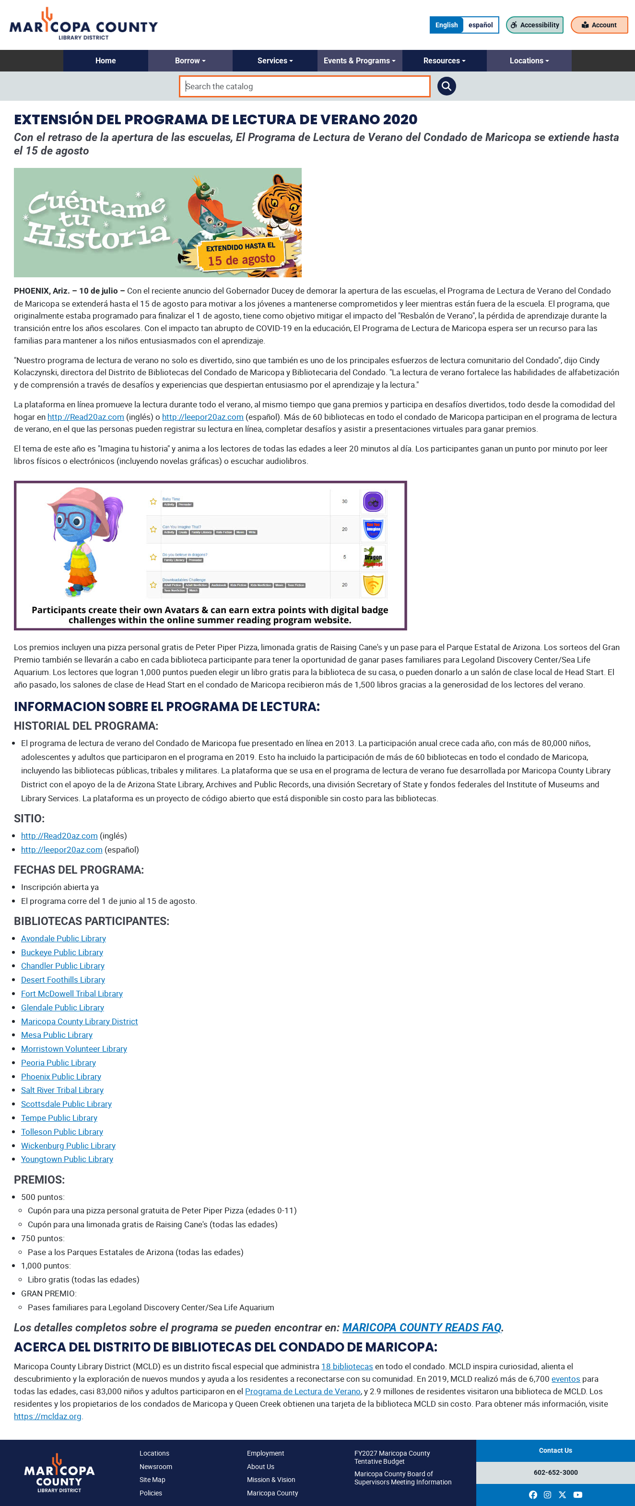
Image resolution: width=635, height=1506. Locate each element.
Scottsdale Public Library (66, 1103)
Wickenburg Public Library (68, 1145)
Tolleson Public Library (62, 1131)
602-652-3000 (556, 1473)
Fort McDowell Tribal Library (72, 993)
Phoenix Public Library (61, 1076)
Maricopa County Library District (79, 1021)
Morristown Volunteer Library (74, 1048)
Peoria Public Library (58, 1062)
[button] (105, 60)
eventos (566, 1378)
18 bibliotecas (347, 1366)
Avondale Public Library (63, 938)
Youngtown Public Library (67, 1158)
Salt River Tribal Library (62, 1089)
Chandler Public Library (63, 965)
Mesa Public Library (57, 1034)
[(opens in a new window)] (533, 1495)
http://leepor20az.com (203, 416)
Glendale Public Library (62, 1007)
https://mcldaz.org (48, 1416)
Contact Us (555, 1451)
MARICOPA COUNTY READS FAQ (421, 1327)
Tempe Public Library (59, 1117)
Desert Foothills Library (63, 979)
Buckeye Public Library (62, 952)
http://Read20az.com (85, 416)
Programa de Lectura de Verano (303, 1391)
